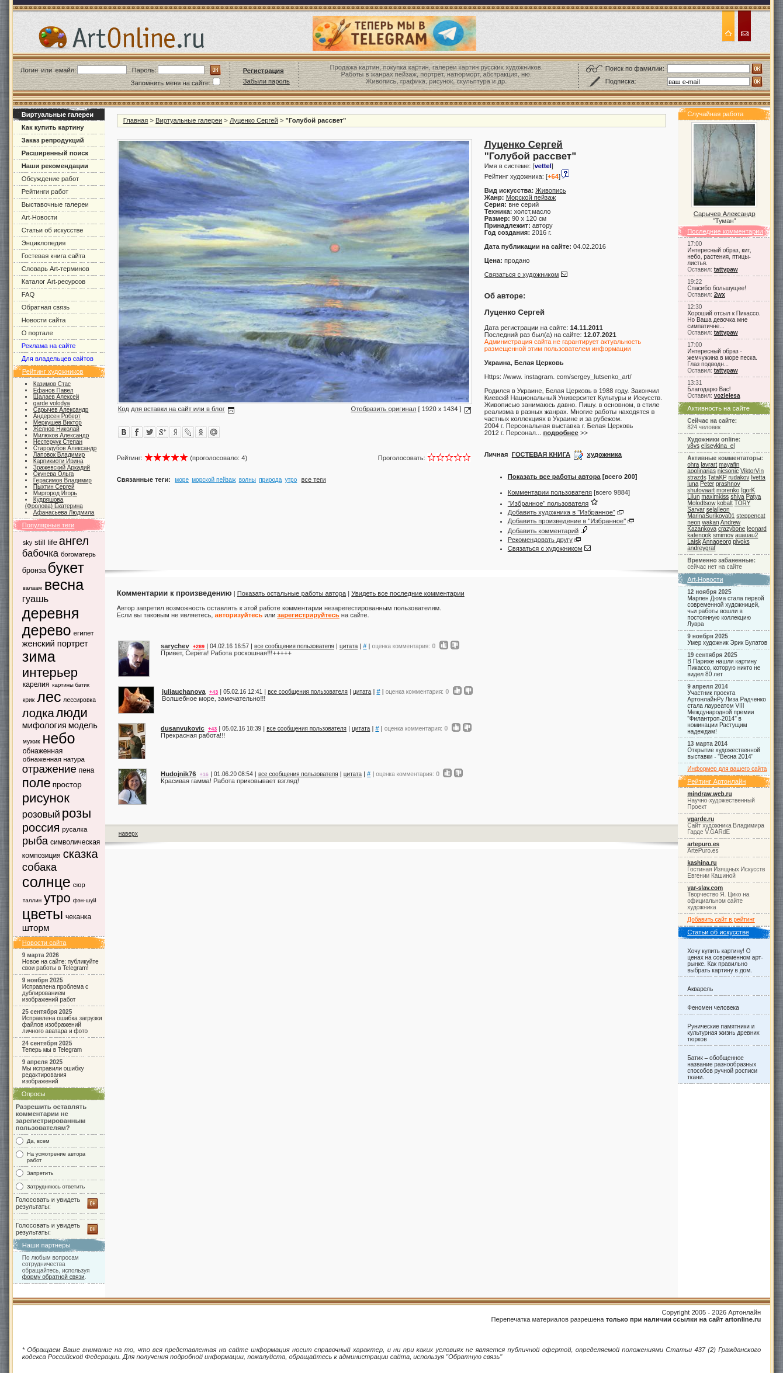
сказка (80, 853)
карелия (36, 684)
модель (83, 725)
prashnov (728, 484)
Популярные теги (48, 525)
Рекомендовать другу (540, 539)
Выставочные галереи (55, 204)
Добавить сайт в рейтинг (721, 919)
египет (83, 633)
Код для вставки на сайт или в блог (171, 408)
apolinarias (701, 471)
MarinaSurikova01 (711, 516)
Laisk (694, 541)
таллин (32, 900)
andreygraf (701, 548)
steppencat (750, 516)
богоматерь (78, 554)
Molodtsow (701, 503)
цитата (348, 646)
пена (87, 770)
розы (76, 813)
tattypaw (726, 269)
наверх (128, 833)
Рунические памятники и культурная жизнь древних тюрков (723, 1032)
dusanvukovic (183, 728)
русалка (74, 829)
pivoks (741, 541)
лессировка (79, 700)
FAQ (28, 294)
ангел (74, 540)
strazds (696, 477)
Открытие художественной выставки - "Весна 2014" (723, 753)
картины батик (70, 685)
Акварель (700, 989)
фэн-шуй (84, 900)
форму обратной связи (53, 1277)
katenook (699, 535)
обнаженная (43, 751)
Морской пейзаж (531, 197)
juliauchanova (184, 691)
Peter (707, 484)
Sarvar (696, 509)
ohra (693, 464)
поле (36, 783)
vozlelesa (727, 395)
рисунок (46, 798)
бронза (34, 570)
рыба (35, 841)
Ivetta (758, 477)
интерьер (50, 672)
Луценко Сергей (254, 120)
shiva (737, 496)
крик (29, 700)
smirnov (723, 535)
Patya (753, 496)
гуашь (35, 598)
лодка (38, 713)
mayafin (729, 464)
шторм (36, 928)
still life (45, 542)
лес (49, 697)
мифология (44, 725)
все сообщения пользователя (294, 646)
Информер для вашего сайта (727, 769)
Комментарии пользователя (550, 492)
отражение (49, 769)
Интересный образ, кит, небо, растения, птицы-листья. (719, 256)
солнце (46, 882)
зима (39, 656)
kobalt (725, 503)
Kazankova (701, 529)
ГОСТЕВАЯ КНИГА (541, 454)
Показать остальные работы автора (291, 593)
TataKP (717, 477)
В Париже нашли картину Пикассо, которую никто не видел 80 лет (723, 667)
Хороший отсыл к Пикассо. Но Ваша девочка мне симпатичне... (723, 319)
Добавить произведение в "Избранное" (567, 520)
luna (692, 484)
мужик (31, 741)
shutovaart (701, 490)
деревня (50, 613)
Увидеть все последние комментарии (407, 593)
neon (693, 522)
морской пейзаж (213, 480)
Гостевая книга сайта (53, 255)
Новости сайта (44, 320)
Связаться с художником (521, 274)
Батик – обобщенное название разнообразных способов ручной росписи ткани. (722, 1067)
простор (67, 784)
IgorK (748, 490)
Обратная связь (46, 307)
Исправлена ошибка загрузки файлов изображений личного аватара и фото (62, 1024)
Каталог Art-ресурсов (53, 281)
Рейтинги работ (45, 191)
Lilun (693, 496)
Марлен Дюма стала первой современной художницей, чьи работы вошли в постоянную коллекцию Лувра (725, 611)
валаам (32, 588)
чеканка (78, 917)
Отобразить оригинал (383, 408)
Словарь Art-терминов (55, 268)
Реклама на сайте (49, 345)
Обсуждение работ (50, 178)
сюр (79, 884)
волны (247, 480)
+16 (204, 774)
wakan (710, 522)
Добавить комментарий (543, 530)
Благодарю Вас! (708, 389)
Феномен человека (713, 1007)
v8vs (693, 446)
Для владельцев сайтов (57, 358)
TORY (742, 503)
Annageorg (716, 541)
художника (604, 454)
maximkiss (715, 496)
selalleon (718, 509)
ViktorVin (752, 471)
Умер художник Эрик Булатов (727, 642)
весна (64, 584)
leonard (757, 529)
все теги (314, 479)
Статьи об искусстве (53, 230)
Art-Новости (39, 217)
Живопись (550, 190)
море (182, 480)
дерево (46, 630)
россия (41, 827)
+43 (213, 692)
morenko (727, 490)
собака (39, 867)
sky (27, 542)
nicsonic (728, 471)
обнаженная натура (54, 759)
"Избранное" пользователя (548, 503)
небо (58, 738)
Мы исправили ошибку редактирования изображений (53, 1075)
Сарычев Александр (725, 213)
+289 (199, 646)
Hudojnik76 (178, 773)
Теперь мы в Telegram (52, 1050)
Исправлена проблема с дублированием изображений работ (55, 993)
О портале (37, 332)
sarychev (175, 645)
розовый (41, 814)
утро (57, 898)
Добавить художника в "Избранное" (561, 512)
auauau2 (746, 535)
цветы (42, 914)
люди (72, 712)
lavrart (709, 464)
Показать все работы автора (554, 476)
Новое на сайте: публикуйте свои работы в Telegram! (60, 964)
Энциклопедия (44, 242)
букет (66, 567)
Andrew (730, 522)
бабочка (40, 553)
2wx (719, 294)
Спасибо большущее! (716, 288)
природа (270, 480)
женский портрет (55, 643)
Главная (135, 120)
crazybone (732, 529)
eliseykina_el (718, 446)
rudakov (738, 477)
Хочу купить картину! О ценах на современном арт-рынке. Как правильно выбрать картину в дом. (725, 961)
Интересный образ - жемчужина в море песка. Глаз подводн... (722, 357)
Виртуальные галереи (188, 120)
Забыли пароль (266, 81)
